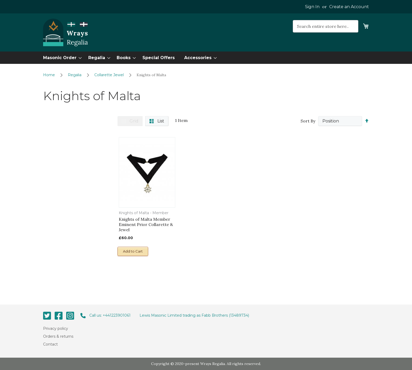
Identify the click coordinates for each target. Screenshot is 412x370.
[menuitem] (61, 58)
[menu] (206, 58)
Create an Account (349, 6)
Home (49, 75)
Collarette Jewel (109, 75)
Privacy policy (55, 328)
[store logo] (65, 33)
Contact (50, 344)
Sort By (308, 121)
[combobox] (325, 26)
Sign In (312, 6)
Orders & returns (58, 336)
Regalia (75, 75)
